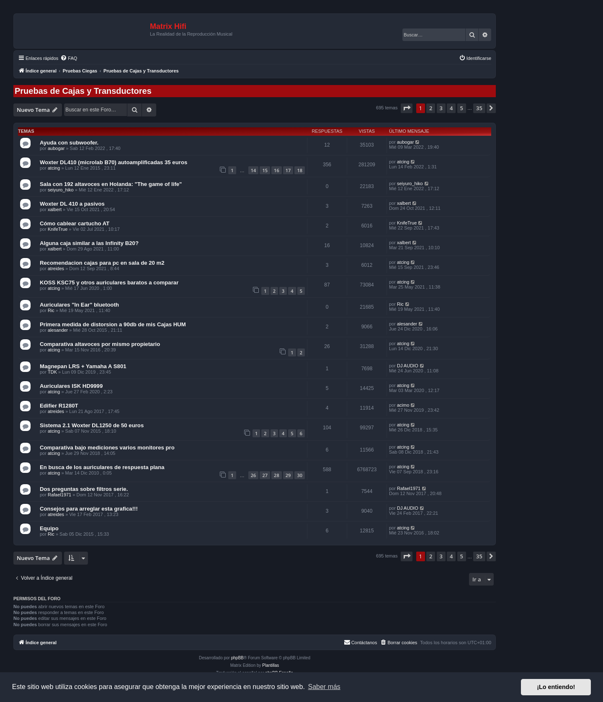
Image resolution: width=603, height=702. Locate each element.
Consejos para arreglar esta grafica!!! (89, 509)
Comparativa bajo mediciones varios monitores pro (107, 447)
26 (253, 475)
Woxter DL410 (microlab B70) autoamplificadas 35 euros (113, 162)
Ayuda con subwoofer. (69, 142)
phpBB (237, 658)
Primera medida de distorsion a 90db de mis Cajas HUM (113, 324)
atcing (54, 167)
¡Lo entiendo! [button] (556, 687)
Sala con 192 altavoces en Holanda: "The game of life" (111, 184)
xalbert (55, 209)
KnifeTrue (57, 229)
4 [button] (451, 108)
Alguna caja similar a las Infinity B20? (89, 243)
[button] (406, 108)
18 (299, 170)
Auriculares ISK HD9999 (71, 386)
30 (299, 475)
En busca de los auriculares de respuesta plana (102, 467)
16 (276, 170)
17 (288, 170)
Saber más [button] (324, 686)
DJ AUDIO (407, 365)
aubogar (56, 148)
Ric (51, 310)
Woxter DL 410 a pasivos (72, 204)
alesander (58, 330)
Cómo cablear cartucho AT (74, 223)
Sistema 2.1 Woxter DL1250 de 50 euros (92, 425)
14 (253, 170)
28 (276, 475)
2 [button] (430, 108)
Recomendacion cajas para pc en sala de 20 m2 (102, 263)
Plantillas (270, 665)
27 (265, 475)
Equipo (49, 528)
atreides (56, 268)
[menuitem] (68, 58)
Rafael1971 (59, 494)
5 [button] (461, 108)
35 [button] (479, 108)
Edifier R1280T (59, 406)
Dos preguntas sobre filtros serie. (84, 489)
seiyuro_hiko (61, 189)
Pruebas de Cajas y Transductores (83, 90)
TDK (52, 371)
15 (265, 170)
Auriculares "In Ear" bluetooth (79, 305)
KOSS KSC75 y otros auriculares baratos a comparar (109, 282)
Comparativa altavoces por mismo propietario (100, 344)
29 (288, 475)
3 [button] (441, 108)
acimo (403, 405)
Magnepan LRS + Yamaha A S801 (83, 366)
